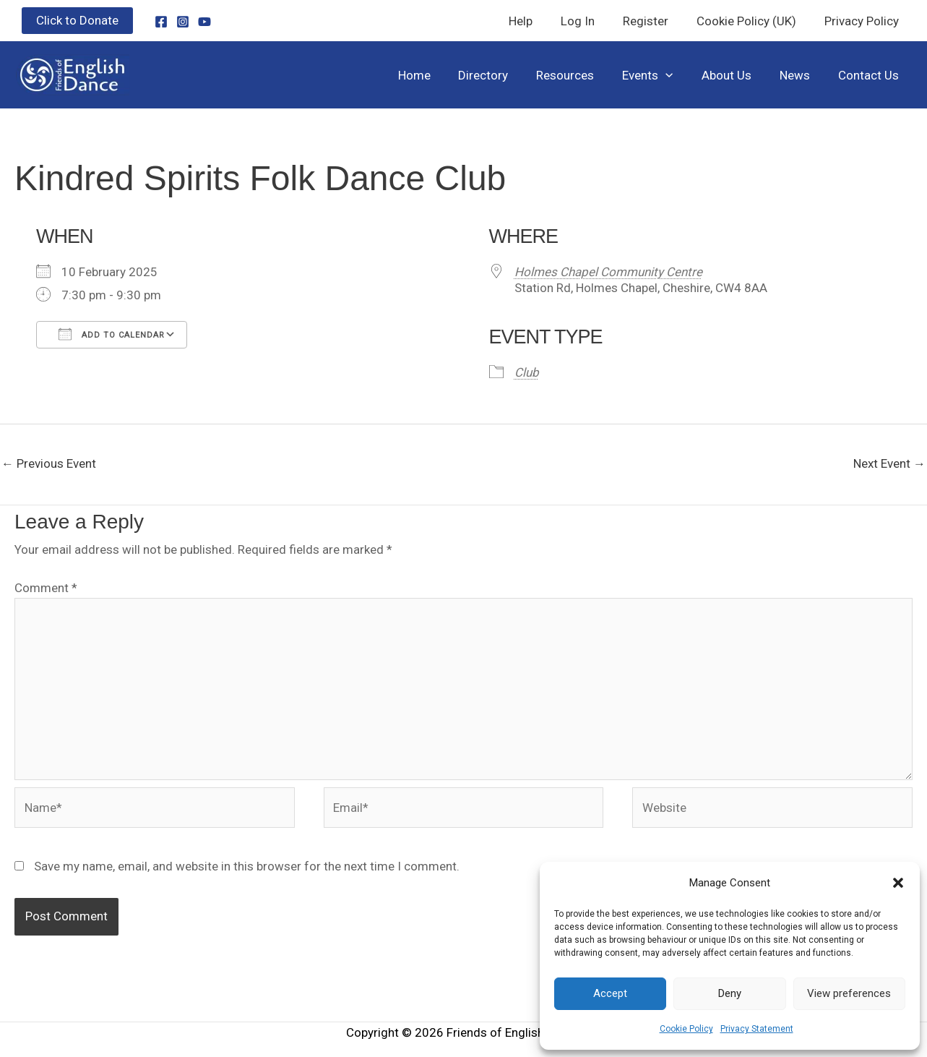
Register (654, 21)
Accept (610, 993)
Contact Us (870, 75)
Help (536, 21)
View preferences (849, 993)
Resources (582, 75)
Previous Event (48, 463)
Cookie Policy (686, 1029)
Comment (45, 588)
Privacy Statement (756, 1029)
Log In (590, 21)
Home (437, 75)
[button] (898, 883)
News (800, 75)
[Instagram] (182, 21)
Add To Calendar (112, 334)
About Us (735, 75)
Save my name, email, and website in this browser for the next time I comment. (247, 866)
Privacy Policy (863, 21)
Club (526, 372)
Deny (729, 993)
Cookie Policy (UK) (751, 21)
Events (660, 75)
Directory (503, 75)
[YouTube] (204, 21)
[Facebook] (161, 21)
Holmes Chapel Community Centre (608, 272)
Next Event (889, 463)
